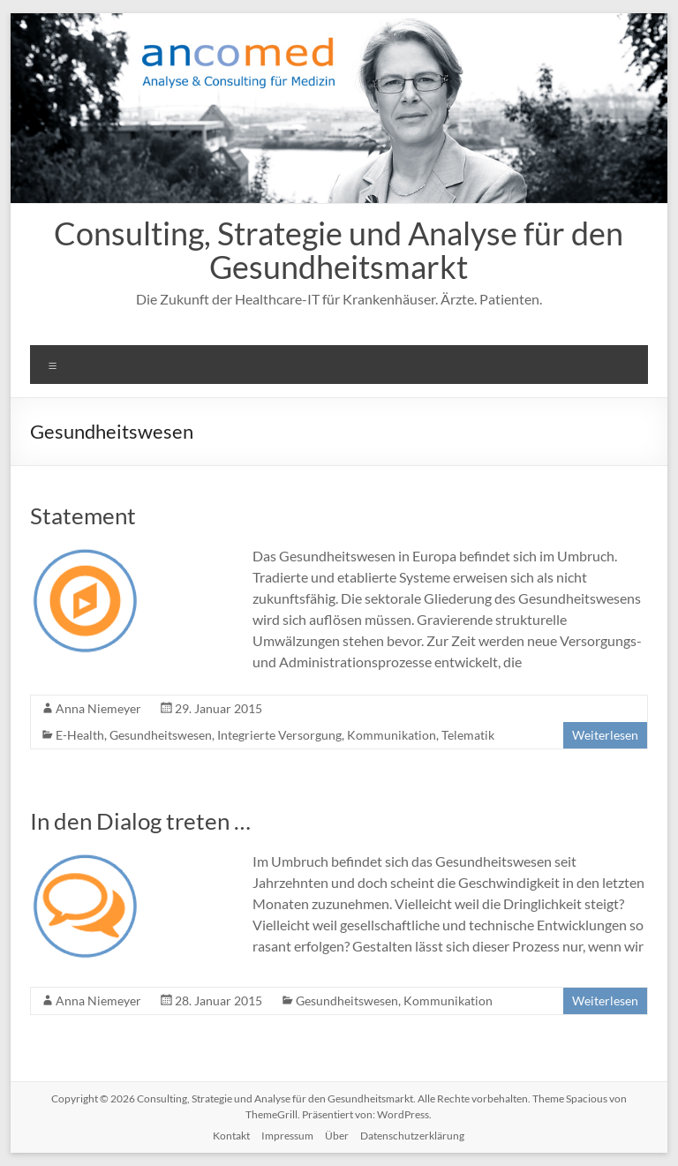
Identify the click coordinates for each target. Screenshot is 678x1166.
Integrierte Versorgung (279, 734)
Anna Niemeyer (98, 708)
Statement (83, 515)
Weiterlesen (605, 734)
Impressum (287, 1135)
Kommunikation (391, 734)
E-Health (80, 734)
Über (337, 1135)
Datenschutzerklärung (412, 1135)
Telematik (467, 734)
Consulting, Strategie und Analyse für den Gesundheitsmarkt (338, 250)
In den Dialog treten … (140, 821)
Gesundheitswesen (160, 734)
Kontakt (231, 1135)
